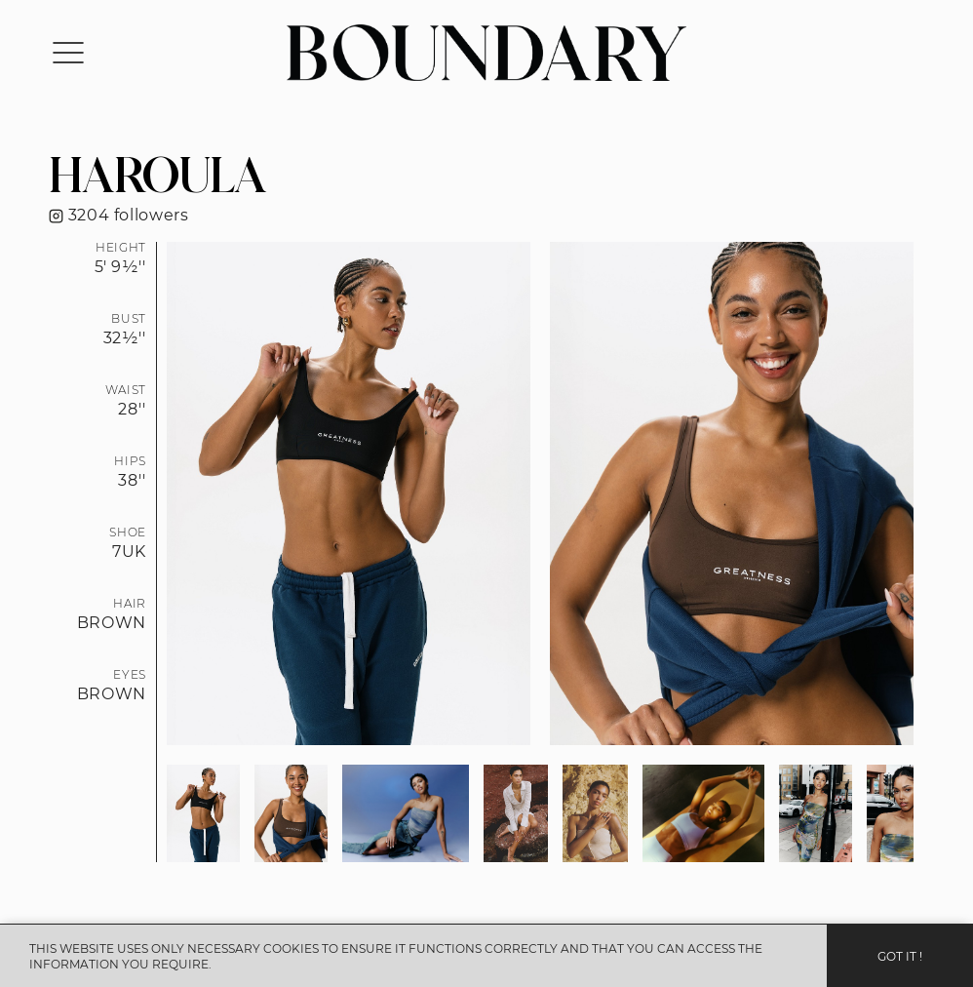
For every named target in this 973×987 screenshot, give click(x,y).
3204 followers (119, 214)
